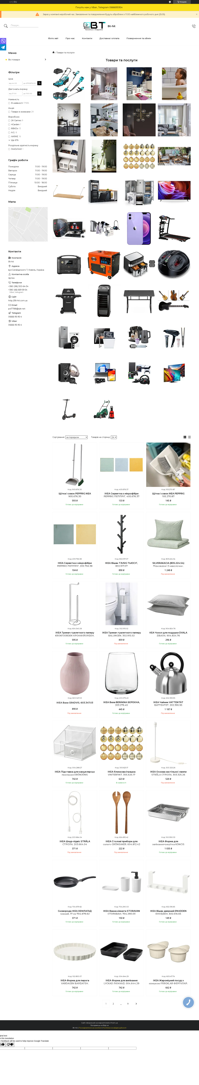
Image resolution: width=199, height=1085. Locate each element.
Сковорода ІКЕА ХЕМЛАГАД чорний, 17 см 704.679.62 (75, 912)
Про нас (70, 38)
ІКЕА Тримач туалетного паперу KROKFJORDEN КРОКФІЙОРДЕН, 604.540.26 (74, 635)
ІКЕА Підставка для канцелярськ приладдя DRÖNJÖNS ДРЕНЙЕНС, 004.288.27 (75, 774)
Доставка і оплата (109, 38)
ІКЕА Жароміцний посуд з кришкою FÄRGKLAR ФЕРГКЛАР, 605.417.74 (168, 983)
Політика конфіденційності (114, 1028)
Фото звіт (53, 38)
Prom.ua (114, 1023)
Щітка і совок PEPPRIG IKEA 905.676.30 (75, 495)
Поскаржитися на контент (90, 1028)
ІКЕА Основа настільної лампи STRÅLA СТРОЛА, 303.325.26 (168, 773)
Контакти (87, 38)
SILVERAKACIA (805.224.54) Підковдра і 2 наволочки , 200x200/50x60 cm (168, 566)
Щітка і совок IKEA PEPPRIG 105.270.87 (168, 495)
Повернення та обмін (138, 38)
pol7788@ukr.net (16, 308)
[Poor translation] (10, 1044)
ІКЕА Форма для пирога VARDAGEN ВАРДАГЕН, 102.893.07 (75, 983)
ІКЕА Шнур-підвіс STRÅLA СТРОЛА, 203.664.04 (75, 843)
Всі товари (14, 59)
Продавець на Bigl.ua (99, 1025)
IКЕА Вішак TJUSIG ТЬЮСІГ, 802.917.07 (121, 564)
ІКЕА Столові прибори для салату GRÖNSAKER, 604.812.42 (121, 843)
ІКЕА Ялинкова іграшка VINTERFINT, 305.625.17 (121, 773)
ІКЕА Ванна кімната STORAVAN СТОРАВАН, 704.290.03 (121, 912)
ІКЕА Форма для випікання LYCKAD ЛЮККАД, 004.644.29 (121, 982)
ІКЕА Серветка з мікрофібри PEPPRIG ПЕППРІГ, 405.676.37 (121, 495)
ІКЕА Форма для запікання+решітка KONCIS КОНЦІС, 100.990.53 (168, 844)
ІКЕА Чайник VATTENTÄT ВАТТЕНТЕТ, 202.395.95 (168, 704)
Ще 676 (14, 140)
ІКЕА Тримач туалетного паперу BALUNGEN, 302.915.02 (121, 634)
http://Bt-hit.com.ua (17, 300)
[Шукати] (6, 26)
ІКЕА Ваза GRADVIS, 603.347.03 (74, 702)
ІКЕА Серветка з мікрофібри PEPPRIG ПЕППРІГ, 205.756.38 (74, 564)
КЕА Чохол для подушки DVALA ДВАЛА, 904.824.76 (168, 634)
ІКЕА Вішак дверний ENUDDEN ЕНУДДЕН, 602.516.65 (168, 912)
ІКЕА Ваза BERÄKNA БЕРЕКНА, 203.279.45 (121, 704)
